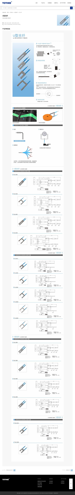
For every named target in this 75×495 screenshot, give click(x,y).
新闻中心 (56, 2)
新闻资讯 (51, 478)
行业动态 (51, 481)
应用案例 (50, 2)
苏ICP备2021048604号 (44, 493)
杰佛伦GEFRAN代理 (42, 481)
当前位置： (4, 12)
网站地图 (18, 493)
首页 (37, 2)
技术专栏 (51, 483)
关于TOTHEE (63, 2)
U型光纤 (16, 12)
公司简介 (62, 481)
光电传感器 (40, 486)
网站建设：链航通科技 (53, 493)
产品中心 (43, 2)
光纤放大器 (40, 484)
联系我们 (69, 2)
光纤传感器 (40, 483)
